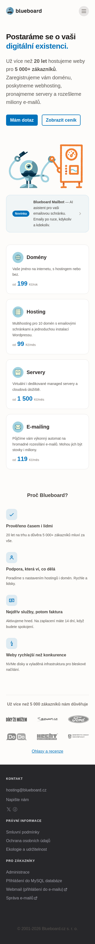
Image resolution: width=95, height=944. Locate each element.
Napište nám (17, 800)
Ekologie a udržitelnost (26, 849)
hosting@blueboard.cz (26, 790)
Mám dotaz (22, 120)
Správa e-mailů (19, 898)
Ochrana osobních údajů (28, 841)
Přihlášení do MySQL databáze (34, 881)
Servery (36, 372)
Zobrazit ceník (61, 120)
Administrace (17, 872)
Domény (37, 257)
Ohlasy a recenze (47, 751)
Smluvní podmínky (23, 832)
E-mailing (38, 427)
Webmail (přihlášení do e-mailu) (34, 889)
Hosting (36, 311)
